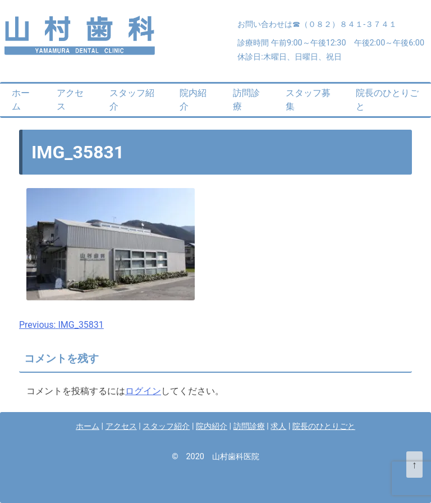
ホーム (21, 100)
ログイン (143, 391)
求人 (278, 426)
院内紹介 (193, 100)
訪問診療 (246, 100)
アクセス (70, 100)
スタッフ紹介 (131, 100)
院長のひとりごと (387, 100)
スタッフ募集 (308, 100)
